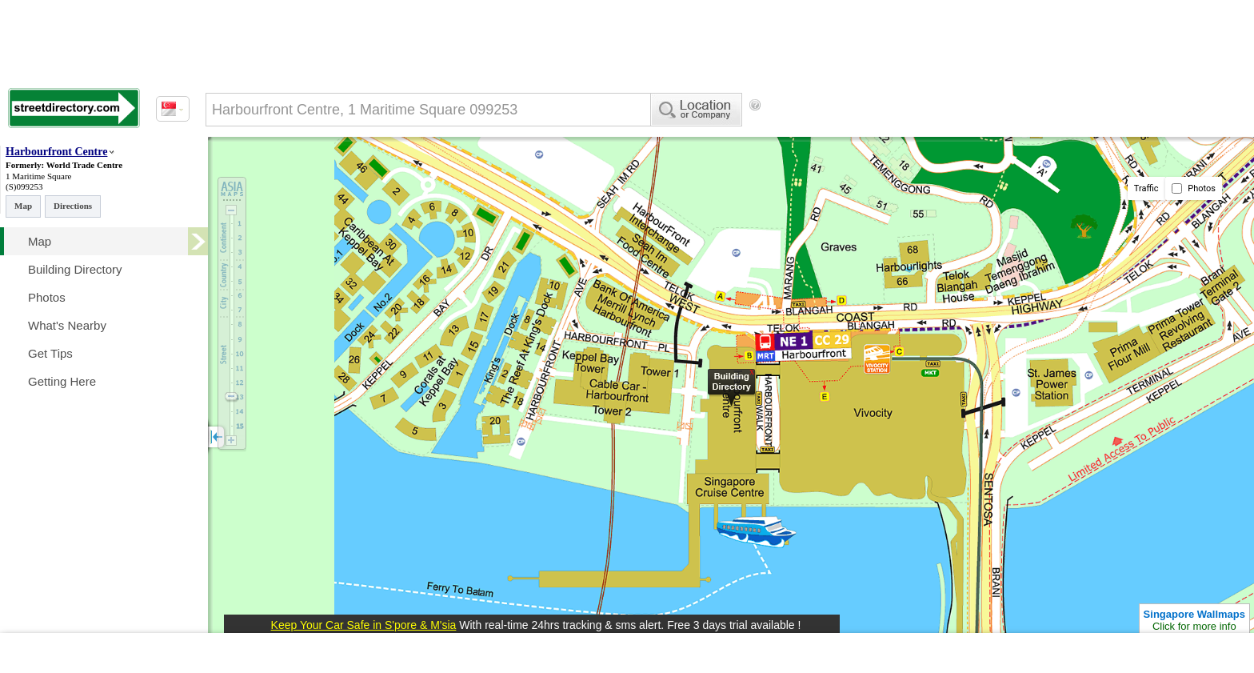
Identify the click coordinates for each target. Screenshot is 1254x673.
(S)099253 (24, 186)
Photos (1194, 188)
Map (23, 205)
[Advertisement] (896, 132)
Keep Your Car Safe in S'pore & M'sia (364, 625)
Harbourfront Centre (56, 152)
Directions (73, 205)
